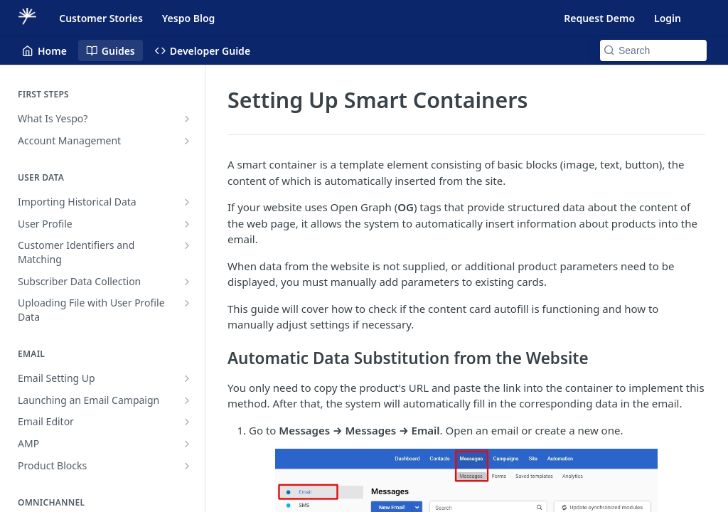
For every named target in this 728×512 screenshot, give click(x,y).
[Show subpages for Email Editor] (187, 421)
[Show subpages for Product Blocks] (187, 465)
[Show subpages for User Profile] (187, 224)
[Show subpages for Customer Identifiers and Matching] (187, 245)
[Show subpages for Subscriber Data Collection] (187, 281)
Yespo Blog (188, 18)
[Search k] (653, 50)
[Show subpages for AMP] (187, 443)
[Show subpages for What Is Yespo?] (187, 118)
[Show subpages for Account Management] (187, 140)
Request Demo (599, 18)
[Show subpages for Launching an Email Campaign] (187, 400)
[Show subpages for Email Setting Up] (187, 378)
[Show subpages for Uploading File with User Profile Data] (187, 303)
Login (667, 18)
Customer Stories (101, 18)
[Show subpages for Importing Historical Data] (187, 202)
